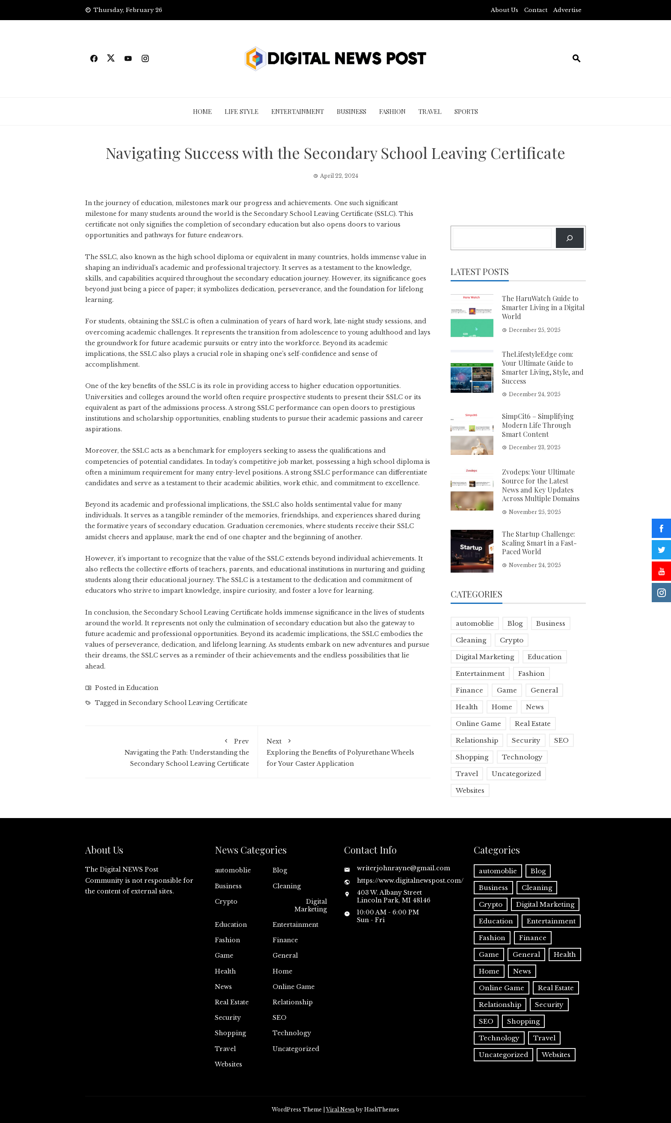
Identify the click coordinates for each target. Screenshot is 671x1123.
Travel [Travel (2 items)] (467, 774)
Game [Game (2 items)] (507, 690)
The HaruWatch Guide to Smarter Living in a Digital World (543, 307)
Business (351, 111)
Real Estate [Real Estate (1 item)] (533, 724)
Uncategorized (296, 1049)
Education (142, 688)
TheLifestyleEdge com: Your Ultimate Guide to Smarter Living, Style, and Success (543, 367)
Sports (466, 111)
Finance (285, 940)
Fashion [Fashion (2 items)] (531, 673)
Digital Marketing (310, 905)
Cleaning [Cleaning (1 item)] (471, 640)
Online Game (294, 987)
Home (202, 111)
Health (225, 971)
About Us (504, 10)
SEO (279, 1017)
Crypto (226, 901)
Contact (535, 10)
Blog (280, 870)
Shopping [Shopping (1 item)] (472, 757)
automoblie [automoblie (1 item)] (475, 623)
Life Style (241, 111)
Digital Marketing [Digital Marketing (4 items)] (485, 657)
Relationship (293, 1002)
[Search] (570, 238)
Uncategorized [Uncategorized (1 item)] (516, 774)
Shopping (230, 1033)
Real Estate (232, 1002)
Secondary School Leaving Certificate (313, 214)
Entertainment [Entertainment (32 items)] (480, 673)
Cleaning (287, 886)
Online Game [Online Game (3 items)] (478, 724)
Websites (228, 1064)
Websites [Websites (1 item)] (470, 790)
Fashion (392, 111)
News (223, 987)
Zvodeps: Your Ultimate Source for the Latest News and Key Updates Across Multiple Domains (540, 485)
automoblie (233, 870)
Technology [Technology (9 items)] (522, 757)
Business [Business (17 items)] (550, 623)
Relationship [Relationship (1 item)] (477, 740)
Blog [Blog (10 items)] (515, 623)
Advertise (567, 10)
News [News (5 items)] (535, 707)
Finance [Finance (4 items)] (469, 690)
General (285, 955)
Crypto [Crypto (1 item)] (511, 640)
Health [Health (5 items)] (467, 707)
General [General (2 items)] (544, 690)
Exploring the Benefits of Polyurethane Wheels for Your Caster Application (344, 751)
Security (228, 1017)
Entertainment (297, 111)
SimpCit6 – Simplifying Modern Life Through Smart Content (538, 425)
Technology (292, 1033)
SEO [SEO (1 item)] (561, 740)
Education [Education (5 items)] (545, 657)
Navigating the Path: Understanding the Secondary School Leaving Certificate (171, 751)
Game (224, 955)
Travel (430, 111)
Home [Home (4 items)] (502, 707)
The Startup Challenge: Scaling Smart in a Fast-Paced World (539, 542)
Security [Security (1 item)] (526, 740)
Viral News (340, 1109)
